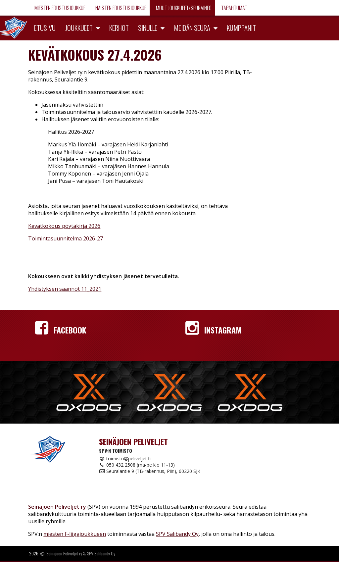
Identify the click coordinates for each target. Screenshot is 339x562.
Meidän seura (192, 28)
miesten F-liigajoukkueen (74, 533)
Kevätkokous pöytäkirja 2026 (64, 226)
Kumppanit (241, 28)
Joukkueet (79, 28)
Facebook (60, 330)
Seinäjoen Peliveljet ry (64, 553)
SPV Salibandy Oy (177, 533)
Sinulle (147, 28)
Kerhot (119, 28)
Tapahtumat (233, 8)
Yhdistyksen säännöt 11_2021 (64, 288)
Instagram (213, 330)
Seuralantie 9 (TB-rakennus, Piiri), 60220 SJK (149, 471)
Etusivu (45, 28)
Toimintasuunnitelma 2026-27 (65, 238)
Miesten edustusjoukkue (59, 8)
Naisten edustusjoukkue (120, 8)
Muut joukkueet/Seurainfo (183, 8)
